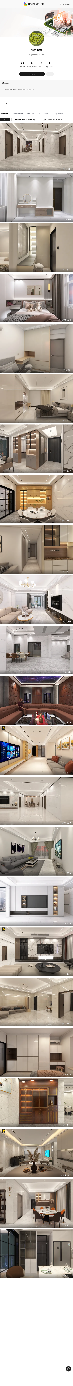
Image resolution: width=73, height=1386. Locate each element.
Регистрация (65, 4)
